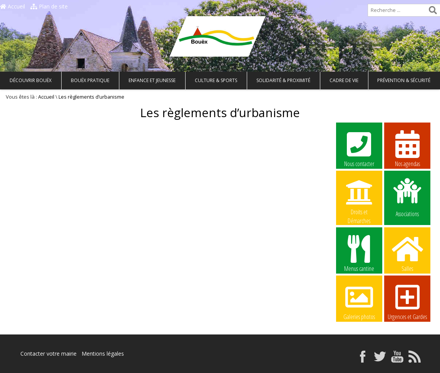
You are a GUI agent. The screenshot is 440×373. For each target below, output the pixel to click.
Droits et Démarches (359, 197)
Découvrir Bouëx (31, 80)
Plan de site (49, 6)
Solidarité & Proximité (283, 80)
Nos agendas (407, 148)
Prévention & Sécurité (403, 80)
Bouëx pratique (90, 80)
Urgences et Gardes (407, 301)
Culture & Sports (216, 80)
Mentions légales (103, 353)
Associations (407, 197)
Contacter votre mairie (48, 353)
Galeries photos (359, 301)
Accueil (12, 6)
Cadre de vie (344, 80)
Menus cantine (359, 253)
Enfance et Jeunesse (152, 80)
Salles (407, 253)
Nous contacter (359, 148)
